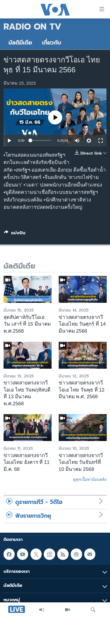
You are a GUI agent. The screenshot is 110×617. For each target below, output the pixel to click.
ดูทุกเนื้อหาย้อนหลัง (89, 479)
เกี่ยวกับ (51, 42)
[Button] (15, 234)
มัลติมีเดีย (20, 42)
